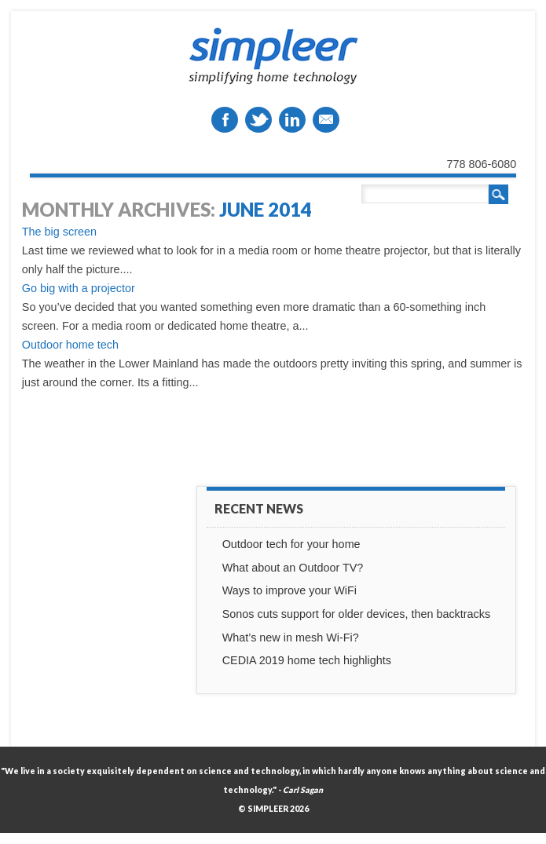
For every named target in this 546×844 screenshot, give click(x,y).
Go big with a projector (78, 288)
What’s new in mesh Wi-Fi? (290, 637)
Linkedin (292, 120)
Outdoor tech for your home (291, 544)
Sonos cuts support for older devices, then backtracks (356, 614)
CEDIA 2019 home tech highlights (306, 660)
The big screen (59, 231)
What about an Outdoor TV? (293, 567)
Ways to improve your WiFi (289, 590)
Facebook (224, 120)
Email (326, 120)
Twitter (258, 120)
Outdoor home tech (70, 344)
